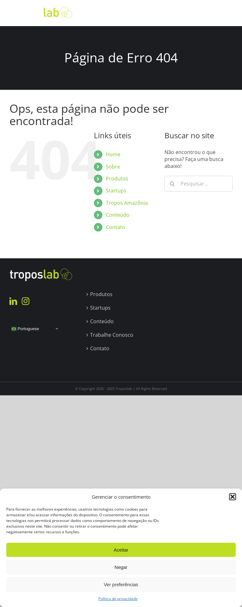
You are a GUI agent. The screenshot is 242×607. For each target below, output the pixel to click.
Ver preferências (121, 584)
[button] (232, 497)
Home (113, 154)
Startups (116, 190)
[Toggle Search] (210, 12)
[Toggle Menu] (228, 13)
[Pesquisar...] (198, 184)
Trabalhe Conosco (111, 334)
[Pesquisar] (172, 184)
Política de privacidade (118, 598)
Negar (121, 567)
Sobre (113, 166)
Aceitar (121, 550)
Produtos (117, 178)
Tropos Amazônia (127, 202)
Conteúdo (118, 214)
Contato (115, 227)
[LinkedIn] (13, 301)
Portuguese (25, 328)
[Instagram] (25, 301)
